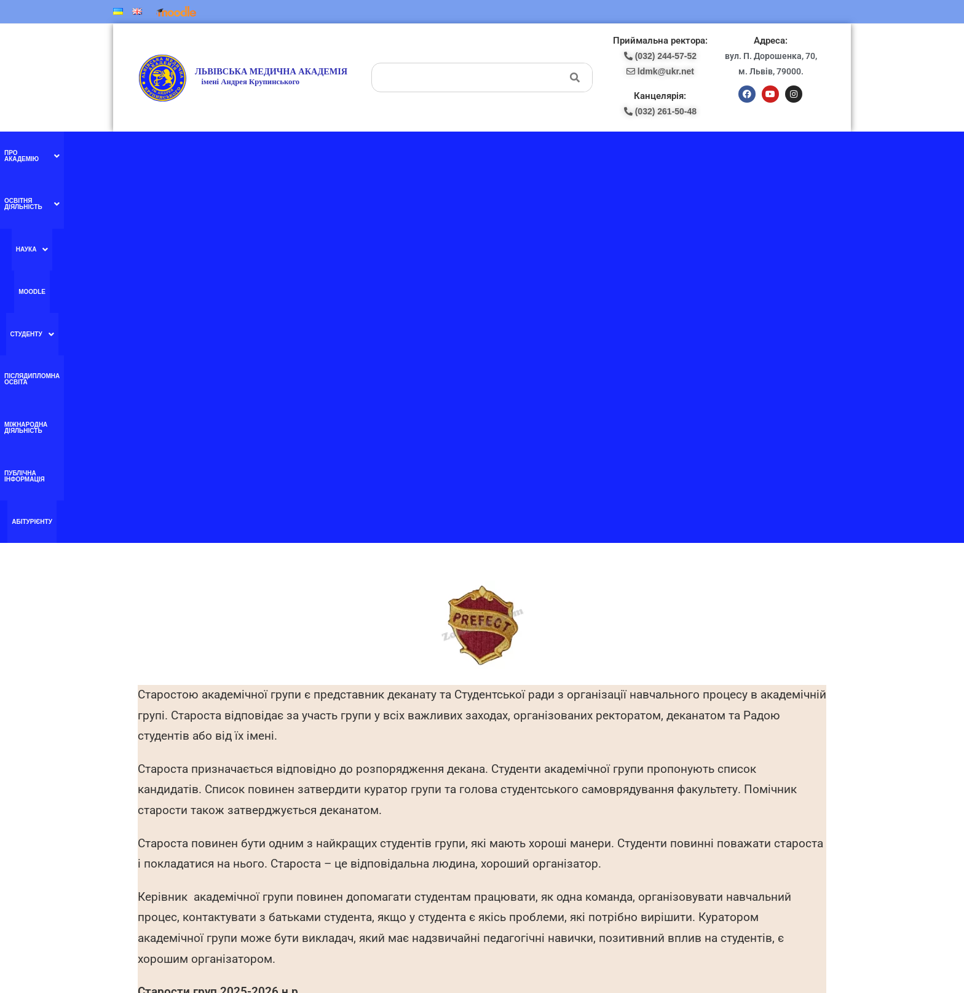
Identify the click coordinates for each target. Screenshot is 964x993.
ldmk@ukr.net (732, 889)
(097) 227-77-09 (524, 762)
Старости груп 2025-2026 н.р (218, 623)
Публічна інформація (691, 152)
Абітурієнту (757, 152)
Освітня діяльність (296, 153)
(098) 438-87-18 (524, 774)
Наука (361, 153)
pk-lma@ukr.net (528, 788)
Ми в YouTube (336, 787)
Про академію (217, 153)
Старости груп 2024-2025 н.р (218, 656)
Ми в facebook (336, 762)
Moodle (399, 152)
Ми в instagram (336, 813)
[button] (217, 153)
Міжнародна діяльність (604, 152)
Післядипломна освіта (513, 152)
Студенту (443, 153)
